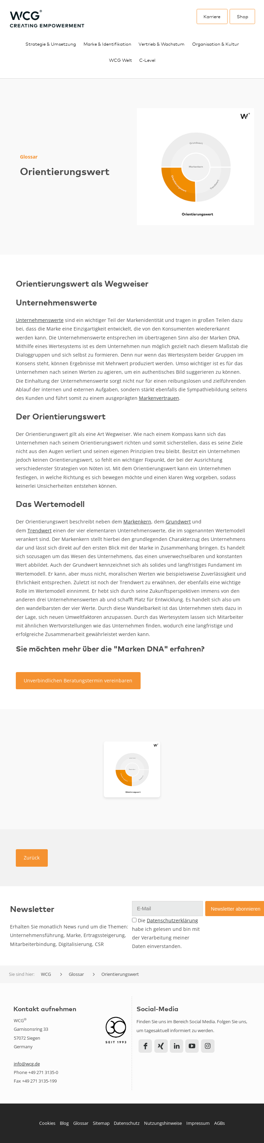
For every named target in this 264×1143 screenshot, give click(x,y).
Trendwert (40, 530)
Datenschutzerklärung (172, 920)
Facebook (145, 1046)
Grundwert (178, 521)
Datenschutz (127, 1123)
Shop (242, 16)
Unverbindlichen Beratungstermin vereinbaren (78, 680)
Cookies (47, 1123)
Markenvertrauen (159, 398)
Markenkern (137, 521)
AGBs (219, 1123)
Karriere (212, 16)
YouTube (192, 1046)
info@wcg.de (27, 1064)
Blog (64, 1123)
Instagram (207, 1046)
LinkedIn (176, 1046)
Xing (161, 1046)
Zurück (32, 857)
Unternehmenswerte (40, 320)
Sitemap (101, 1123)
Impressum (198, 1123)
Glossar (80, 1123)
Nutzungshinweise (163, 1123)
